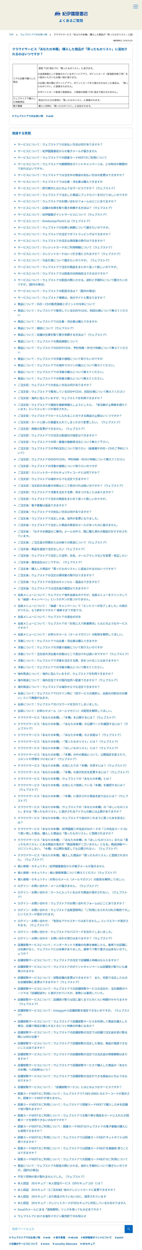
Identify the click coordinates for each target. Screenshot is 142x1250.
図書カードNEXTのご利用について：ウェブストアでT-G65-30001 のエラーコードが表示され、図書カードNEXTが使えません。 (74, 1095)
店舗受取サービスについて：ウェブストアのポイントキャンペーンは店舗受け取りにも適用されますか (72, 969)
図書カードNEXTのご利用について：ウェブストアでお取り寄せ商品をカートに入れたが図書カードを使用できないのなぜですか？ (73, 1117)
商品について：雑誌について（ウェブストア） (46, 328)
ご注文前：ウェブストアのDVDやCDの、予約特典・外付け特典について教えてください (71, 459)
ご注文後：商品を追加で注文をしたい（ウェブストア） (52, 549)
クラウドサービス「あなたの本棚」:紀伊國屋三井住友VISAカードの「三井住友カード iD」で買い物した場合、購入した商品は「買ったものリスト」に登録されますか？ (73, 831)
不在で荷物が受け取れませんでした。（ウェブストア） (52, 1176)
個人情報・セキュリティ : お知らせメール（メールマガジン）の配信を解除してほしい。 (72, 879)
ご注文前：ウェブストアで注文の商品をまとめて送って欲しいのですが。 (63, 499)
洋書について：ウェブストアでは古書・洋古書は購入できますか (57, 641)
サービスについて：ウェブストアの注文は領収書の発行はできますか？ (61, 240)
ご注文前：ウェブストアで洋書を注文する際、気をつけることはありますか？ (66, 492)
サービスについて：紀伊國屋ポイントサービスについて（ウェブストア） (63, 214)
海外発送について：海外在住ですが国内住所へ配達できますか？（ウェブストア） (68, 680)
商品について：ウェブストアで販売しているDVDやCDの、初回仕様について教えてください (73, 312)
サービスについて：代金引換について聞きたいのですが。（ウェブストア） (64, 260)
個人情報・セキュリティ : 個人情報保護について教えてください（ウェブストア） (68, 872)
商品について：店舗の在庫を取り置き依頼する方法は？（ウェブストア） (63, 335)
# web (49, 116)
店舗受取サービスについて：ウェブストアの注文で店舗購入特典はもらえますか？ (68, 960)
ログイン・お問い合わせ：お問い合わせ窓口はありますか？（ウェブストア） (66, 938)
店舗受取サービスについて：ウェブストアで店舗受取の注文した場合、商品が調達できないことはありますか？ (72, 1045)
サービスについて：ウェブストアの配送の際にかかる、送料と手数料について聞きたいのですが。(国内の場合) (72, 282)
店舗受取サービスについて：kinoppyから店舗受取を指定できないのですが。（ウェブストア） (74, 1012)
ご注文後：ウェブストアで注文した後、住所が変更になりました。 (59, 518)
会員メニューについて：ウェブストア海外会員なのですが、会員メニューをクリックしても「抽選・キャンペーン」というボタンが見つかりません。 (72, 597)
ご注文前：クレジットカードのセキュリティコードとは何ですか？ (59, 472)
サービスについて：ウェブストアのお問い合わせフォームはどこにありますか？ (67, 201)
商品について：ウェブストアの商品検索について (48, 341)
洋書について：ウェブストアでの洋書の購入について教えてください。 (61, 667)
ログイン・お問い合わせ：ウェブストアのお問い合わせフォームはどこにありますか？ (71, 903)
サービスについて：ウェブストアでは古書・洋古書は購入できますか (60, 181)
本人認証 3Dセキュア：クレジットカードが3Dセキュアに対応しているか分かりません (72, 1203)
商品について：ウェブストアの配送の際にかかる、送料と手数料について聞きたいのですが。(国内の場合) (72, 1167)
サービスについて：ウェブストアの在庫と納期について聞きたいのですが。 (64, 227)
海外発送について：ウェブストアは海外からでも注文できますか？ (59, 687)
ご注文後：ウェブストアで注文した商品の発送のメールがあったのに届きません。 (68, 525)
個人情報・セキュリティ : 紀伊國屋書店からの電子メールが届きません (61, 866)
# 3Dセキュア (87, 1243)
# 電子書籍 (59, 1237)
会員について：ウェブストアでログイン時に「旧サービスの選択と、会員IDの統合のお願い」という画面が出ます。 (72, 695)
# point (119, 1237)
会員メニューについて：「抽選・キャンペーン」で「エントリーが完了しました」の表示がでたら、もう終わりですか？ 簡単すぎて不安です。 (72, 608)
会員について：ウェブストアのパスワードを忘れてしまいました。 (59, 704)
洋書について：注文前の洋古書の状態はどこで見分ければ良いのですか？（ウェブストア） (74, 654)
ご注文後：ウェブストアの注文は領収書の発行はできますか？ (56, 575)
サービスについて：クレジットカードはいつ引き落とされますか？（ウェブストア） (70, 254)
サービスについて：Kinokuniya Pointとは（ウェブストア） (55, 221)
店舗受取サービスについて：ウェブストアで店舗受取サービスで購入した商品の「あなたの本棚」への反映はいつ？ (72, 1067)
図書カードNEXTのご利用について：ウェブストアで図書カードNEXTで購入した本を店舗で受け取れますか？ (73, 1106)
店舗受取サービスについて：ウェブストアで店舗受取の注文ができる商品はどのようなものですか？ (72, 1078)
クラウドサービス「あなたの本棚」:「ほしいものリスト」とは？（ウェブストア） (69, 748)
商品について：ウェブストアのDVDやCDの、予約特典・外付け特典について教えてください (73, 350)
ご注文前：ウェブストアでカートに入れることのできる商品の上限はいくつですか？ (70, 416)
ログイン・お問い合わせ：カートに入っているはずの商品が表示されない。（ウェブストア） (72, 894)
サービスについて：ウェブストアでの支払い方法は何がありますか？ (60, 144)
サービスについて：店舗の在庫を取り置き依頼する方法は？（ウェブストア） (66, 208)
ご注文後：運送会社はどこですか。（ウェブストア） (51, 562)
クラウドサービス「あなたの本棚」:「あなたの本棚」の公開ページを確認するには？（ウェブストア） (73, 726)
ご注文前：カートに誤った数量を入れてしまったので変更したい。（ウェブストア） (70, 422)
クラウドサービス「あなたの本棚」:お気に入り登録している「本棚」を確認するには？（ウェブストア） (71, 787)
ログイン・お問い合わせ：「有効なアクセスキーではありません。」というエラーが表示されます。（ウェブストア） (73, 923)
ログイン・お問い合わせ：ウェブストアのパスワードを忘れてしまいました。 (66, 932)
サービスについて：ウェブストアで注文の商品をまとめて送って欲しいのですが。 (68, 267)
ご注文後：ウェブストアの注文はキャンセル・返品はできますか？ (59, 582)
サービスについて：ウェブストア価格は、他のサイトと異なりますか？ (61, 297)
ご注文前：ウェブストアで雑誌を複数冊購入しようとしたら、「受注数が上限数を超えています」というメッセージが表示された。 (72, 407)
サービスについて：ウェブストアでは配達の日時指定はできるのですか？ (63, 273)
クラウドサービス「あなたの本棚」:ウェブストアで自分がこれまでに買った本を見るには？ (71, 820)
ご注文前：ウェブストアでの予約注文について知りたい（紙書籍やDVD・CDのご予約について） (73, 450)
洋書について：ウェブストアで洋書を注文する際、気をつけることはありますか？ (68, 660)
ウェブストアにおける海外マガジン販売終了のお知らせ (52, 1216)
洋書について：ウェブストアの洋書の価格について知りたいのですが (60, 647)
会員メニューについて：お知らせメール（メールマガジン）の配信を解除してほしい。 (71, 634)
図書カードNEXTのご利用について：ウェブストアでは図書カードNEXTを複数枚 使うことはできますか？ (73, 1150)
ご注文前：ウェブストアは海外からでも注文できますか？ (53, 479)
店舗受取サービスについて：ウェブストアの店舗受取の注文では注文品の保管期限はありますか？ (72, 1056)
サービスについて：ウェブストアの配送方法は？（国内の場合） (57, 291)
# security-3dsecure (65, 1243)
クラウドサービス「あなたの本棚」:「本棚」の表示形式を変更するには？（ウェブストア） (74, 772)
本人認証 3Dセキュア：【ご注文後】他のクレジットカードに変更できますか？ (67, 1190)
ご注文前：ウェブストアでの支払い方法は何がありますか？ (55, 385)
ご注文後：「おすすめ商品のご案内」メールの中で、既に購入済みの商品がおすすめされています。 (72, 533)
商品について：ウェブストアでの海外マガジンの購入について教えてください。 (67, 365)
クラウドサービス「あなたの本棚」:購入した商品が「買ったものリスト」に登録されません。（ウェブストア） (73, 857)
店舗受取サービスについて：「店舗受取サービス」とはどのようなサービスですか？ (70, 1087)
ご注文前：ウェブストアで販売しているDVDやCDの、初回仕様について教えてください (71, 391)
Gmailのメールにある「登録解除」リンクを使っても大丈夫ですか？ (60, 1209)
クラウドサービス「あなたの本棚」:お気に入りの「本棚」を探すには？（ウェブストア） (73, 765)
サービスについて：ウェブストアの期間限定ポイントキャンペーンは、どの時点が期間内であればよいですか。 (72, 166)
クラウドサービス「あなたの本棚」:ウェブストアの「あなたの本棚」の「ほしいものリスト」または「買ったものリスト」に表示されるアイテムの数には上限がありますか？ (73, 809)
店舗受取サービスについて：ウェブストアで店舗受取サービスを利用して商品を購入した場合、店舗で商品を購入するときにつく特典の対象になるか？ (72, 1023)
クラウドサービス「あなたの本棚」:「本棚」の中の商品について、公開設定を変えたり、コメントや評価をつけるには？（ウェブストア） (73, 756)
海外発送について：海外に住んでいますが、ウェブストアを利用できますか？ (66, 673)
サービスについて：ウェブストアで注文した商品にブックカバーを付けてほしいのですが (72, 195)
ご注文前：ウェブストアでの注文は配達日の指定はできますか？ (57, 435)
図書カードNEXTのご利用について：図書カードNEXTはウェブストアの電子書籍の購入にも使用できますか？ (73, 1128)
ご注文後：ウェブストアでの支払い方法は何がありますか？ (55, 512)
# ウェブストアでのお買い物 (27, 116)
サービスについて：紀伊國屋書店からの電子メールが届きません (57, 151)
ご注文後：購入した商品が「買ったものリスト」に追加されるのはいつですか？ (67, 569)
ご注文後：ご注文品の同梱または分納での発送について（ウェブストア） (63, 542)
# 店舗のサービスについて (23, 1243)
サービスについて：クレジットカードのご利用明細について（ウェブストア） (66, 247)
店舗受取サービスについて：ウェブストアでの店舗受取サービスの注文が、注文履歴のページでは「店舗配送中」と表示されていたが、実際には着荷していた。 (72, 990)
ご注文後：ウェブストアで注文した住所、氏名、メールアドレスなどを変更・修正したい (72, 555)
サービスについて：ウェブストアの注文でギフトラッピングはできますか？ (64, 234)
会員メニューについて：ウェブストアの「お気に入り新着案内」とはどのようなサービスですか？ (72, 625)
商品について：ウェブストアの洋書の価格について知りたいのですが (60, 359)
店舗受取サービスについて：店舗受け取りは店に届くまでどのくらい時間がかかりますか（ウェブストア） (72, 1001)
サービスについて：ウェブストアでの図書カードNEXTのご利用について (62, 157)
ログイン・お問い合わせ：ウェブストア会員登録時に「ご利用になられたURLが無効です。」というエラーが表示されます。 (74, 912)
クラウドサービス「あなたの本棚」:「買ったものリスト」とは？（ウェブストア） (69, 741)
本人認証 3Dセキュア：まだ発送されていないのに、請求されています (62, 1196)
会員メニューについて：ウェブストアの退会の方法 (49, 617)
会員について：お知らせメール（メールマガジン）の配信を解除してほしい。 (66, 711)
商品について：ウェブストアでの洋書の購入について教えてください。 (61, 372)
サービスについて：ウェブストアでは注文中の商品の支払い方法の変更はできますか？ (71, 175)
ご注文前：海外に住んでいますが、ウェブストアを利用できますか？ (60, 398)
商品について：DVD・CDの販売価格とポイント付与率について (56, 304)
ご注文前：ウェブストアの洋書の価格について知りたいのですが (57, 466)
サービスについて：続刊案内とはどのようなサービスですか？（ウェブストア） (67, 188)
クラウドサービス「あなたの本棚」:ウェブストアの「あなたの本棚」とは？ (65, 778)
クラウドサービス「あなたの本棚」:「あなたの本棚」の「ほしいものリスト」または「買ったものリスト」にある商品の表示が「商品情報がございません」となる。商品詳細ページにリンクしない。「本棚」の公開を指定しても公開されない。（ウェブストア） (73, 844)
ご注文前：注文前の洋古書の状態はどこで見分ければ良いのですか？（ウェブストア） (71, 485)
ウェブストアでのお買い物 (33, 34)
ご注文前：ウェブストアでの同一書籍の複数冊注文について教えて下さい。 (64, 442)
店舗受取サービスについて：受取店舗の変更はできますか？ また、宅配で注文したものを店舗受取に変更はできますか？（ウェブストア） (72, 979)
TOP (11, 34)
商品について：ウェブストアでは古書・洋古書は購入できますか (57, 321)
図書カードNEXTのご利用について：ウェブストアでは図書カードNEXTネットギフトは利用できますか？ (73, 1139)
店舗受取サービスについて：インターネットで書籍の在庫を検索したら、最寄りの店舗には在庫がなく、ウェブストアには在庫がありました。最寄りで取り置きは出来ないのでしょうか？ (72, 949)
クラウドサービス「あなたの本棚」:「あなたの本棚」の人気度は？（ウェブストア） (70, 735)
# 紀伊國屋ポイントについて (96, 1237)
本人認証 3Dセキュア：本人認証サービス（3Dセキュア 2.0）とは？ (60, 1183)
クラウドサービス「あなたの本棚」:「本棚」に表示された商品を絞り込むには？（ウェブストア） (73, 798)
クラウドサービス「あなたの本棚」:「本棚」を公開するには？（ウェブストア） (67, 717)
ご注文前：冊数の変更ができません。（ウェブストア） (52, 429)
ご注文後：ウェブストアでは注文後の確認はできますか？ (53, 588)
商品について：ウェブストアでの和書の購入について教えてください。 (61, 378)
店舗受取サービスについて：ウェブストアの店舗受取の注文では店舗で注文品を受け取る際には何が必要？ (72, 1034)
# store (45, 1243)
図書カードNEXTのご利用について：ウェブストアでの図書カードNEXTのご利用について (73, 1159)
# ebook (73, 1237)
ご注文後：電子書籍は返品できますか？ (42, 505)
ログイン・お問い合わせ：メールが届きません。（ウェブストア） (59, 886)
